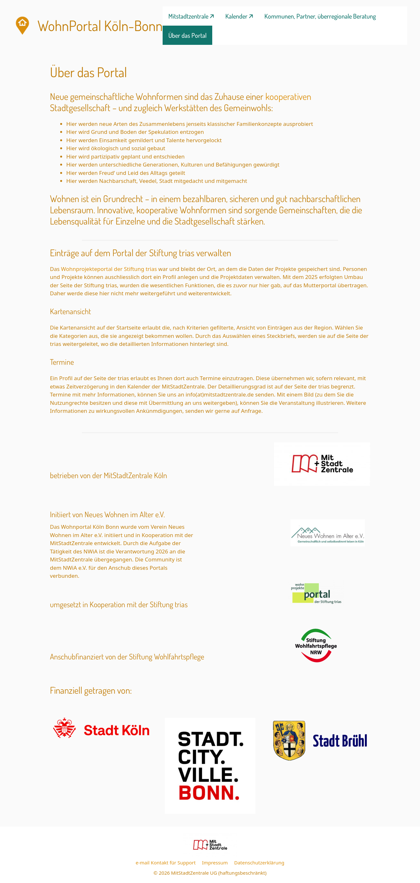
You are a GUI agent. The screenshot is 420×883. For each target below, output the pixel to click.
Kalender (236, 16)
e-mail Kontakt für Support (166, 862)
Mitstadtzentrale (188, 16)
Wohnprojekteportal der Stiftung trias (109, 269)
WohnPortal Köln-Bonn (100, 25)
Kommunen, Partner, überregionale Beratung (320, 16)
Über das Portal (187, 35)
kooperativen (288, 96)
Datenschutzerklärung (259, 862)
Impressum (215, 862)
